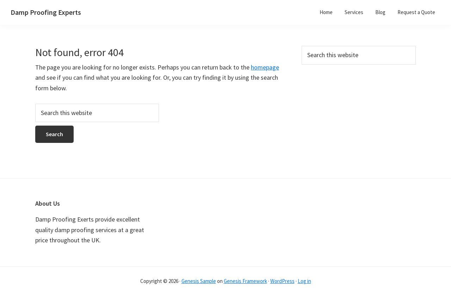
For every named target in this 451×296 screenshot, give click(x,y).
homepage (265, 67)
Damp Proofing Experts (46, 12)
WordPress (282, 281)
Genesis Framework (245, 281)
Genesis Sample (198, 281)
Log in (304, 281)
